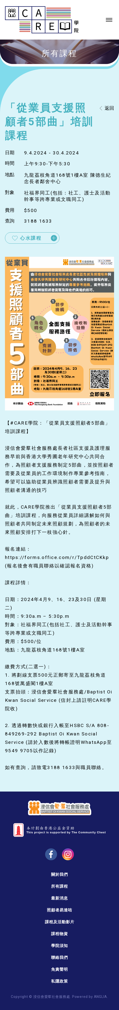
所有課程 (59, 886)
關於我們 (59, 874)
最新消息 (59, 898)
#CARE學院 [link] (24, 423)
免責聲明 (59, 969)
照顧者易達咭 (59, 910)
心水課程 (30, 238)
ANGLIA (100, 997)
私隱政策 (59, 981)
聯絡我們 (59, 957)
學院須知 (59, 945)
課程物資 (59, 933)
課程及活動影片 (59, 922)
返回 (109, 108)
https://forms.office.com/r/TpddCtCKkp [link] (57, 557)
